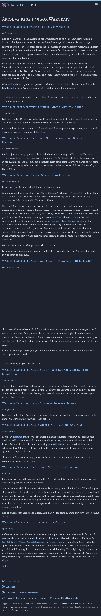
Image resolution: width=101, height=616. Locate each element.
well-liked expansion (63, 444)
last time (17, 436)
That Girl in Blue (23, 5)
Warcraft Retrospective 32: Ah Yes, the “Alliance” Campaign (42, 425)
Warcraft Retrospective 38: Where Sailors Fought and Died (42, 107)
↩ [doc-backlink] (25, 101)
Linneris (26, 604)
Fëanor (33, 482)
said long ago (15, 88)
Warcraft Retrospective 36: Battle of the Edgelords (37, 175)
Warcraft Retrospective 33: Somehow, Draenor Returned (40, 403)
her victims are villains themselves (61, 221)
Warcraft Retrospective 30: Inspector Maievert (34, 522)
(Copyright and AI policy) (22, 610)
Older (6, 566)
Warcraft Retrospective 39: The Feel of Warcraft (35, 27)
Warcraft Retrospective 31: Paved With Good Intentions (40, 467)
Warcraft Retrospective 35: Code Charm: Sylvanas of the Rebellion (47, 261)
